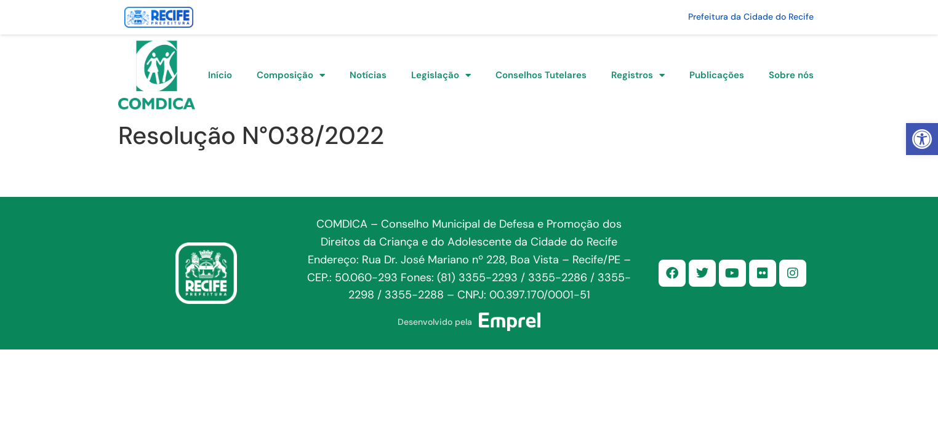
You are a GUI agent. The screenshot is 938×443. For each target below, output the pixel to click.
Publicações (716, 75)
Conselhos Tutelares (541, 75)
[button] (922, 139)
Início (220, 75)
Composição (291, 75)
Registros (638, 75)
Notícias (368, 75)
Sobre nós (791, 75)
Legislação (441, 75)
